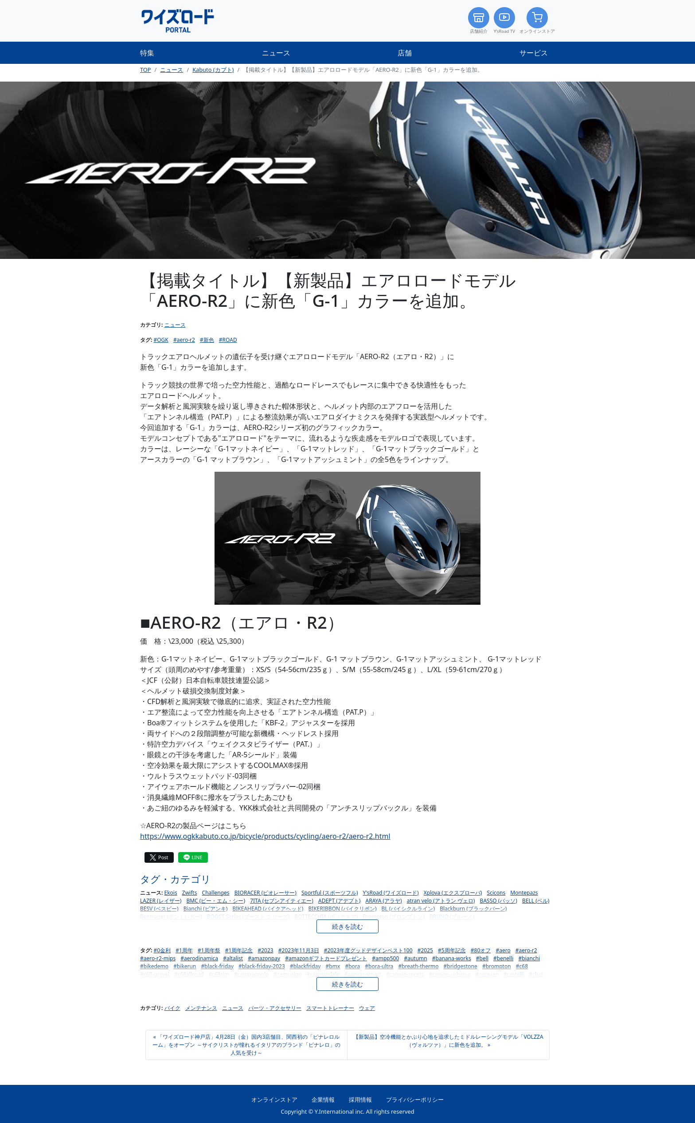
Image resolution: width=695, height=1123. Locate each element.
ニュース (276, 53)
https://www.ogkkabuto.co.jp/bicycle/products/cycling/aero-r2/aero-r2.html (265, 836)
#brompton (496, 966)
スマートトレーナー (330, 1008)
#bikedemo (154, 966)
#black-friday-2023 (261, 966)
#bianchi (529, 958)
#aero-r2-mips (158, 958)
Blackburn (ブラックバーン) (473, 908)
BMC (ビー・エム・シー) (215, 900)
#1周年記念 (239, 950)
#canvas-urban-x (450, 974)
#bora (352, 966)
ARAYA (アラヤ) (384, 900)
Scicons (496, 892)
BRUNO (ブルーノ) (451, 916)
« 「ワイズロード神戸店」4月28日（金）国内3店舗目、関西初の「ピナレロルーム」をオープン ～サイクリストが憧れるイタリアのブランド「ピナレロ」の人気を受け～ (246, 1044)
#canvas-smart (362, 974)
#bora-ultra (379, 966)
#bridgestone (460, 966)
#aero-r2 (184, 340)
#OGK (161, 340)
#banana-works (451, 958)
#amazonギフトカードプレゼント (326, 958)
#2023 (265, 950)
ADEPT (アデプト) (339, 900)
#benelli (503, 958)
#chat (536, 974)
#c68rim (218, 974)
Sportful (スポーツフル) (329, 892)
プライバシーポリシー (415, 1099)
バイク (172, 1008)
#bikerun (184, 966)
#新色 (207, 340)
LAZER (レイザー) (160, 900)
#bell (482, 958)
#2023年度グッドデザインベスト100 (368, 950)
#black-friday (217, 966)
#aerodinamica (199, 958)
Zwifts (189, 892)
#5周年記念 (452, 950)
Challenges (216, 892)
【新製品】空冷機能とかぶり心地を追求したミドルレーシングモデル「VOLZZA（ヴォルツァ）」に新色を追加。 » (448, 1041)
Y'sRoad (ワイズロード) (391, 892)
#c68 (522, 966)
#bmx (333, 966)
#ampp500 (385, 958)
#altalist (233, 958)
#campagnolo (251, 974)
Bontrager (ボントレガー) (171, 916)
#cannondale (323, 974)
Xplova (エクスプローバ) (453, 892)
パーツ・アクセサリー (274, 1008)
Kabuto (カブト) (213, 70)
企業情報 (323, 1099)
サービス (533, 53)
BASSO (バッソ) (498, 900)
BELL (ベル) (535, 900)
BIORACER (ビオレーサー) (265, 892)
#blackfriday (305, 966)
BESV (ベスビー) (159, 908)
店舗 (405, 53)
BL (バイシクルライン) (408, 908)
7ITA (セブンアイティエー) (281, 900)
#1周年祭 (209, 950)
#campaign (287, 974)
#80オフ (481, 950)
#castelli (514, 974)
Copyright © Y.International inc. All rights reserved (347, 1111)
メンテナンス (201, 1008)
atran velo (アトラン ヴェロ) (441, 900)
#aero (503, 950)
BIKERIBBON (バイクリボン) (342, 908)
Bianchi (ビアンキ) (206, 908)
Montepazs (524, 892)
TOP (145, 70)
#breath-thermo (418, 966)
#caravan (487, 974)
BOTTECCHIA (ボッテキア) (326, 916)
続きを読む (347, 926)
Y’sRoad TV (504, 20)
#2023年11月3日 (298, 950)
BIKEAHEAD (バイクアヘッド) (267, 908)
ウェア (367, 1008)
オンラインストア (537, 20)
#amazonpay (264, 958)
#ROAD (228, 340)
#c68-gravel (154, 974)
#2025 (425, 950)
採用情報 (360, 1099)
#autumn (415, 958)
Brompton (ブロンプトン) (394, 916)
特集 (147, 53)
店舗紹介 (478, 20)
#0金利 (162, 950)
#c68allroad (188, 974)
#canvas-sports (405, 974)
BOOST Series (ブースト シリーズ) (248, 916)
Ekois (170, 892)
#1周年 (184, 950)
